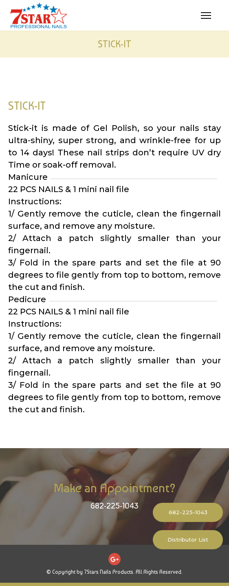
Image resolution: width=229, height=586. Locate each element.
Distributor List (187, 539)
